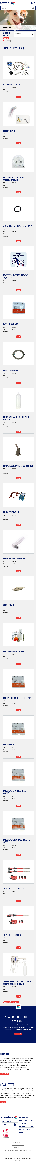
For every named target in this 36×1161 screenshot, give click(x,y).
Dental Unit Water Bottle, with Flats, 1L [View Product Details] (16, 418)
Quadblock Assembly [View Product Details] (11, 84)
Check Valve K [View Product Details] (8, 605)
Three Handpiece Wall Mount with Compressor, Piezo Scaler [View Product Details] (17, 982)
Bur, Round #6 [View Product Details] (9, 744)
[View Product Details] (19, 69)
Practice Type (24, 1117)
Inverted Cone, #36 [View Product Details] (10, 324)
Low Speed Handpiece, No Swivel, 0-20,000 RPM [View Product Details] (17, 276)
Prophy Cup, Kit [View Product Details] (9, 131)
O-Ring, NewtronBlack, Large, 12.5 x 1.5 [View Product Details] (17, 227)
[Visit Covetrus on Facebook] (9, 1125)
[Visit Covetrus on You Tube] (15, 1125)
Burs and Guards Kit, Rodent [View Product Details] (14, 651)
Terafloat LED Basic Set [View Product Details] (12, 935)
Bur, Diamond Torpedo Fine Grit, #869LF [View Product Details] (16, 792)
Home (1, 30)
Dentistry (19, 30)
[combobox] (17, 8)
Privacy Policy (18, 1147)
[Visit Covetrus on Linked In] (5, 1125)
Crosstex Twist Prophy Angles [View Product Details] (16, 558)
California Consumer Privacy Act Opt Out (18, 1150)
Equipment (22, 1123)
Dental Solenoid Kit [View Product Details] (11, 512)
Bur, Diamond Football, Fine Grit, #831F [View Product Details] (16, 841)
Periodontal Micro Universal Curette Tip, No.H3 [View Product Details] (15, 178)
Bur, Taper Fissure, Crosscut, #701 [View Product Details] (17, 698)
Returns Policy (18, 1142)
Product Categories (10, 30)
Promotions (23, 1132)
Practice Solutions (26, 1126)
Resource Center (25, 1129)
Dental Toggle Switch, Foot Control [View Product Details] (18, 465)
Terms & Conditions (18, 1145)
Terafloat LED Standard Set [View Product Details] (14, 888)
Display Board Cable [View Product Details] (11, 370)
